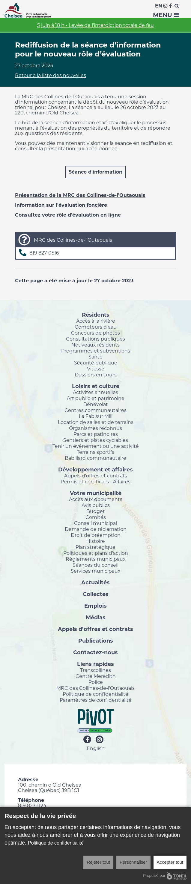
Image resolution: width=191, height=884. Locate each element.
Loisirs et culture (95, 386)
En (158, 6)
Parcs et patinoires (95, 434)
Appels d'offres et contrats (95, 475)
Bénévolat (95, 404)
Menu (166, 15)
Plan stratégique (95, 547)
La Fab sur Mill (95, 416)
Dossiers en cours (96, 374)
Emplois (95, 606)
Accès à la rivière (95, 321)
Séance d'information (95, 172)
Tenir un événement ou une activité (95, 446)
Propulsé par (165, 876)
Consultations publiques (95, 338)
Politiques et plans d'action (95, 553)
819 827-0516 (44, 253)
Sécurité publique (95, 362)
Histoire (95, 541)
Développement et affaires (95, 469)
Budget (95, 511)
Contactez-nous (95, 652)
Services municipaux (96, 571)
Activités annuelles (95, 392)
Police (95, 682)
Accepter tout (170, 862)
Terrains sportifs (95, 452)
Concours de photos (95, 332)
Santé (95, 356)
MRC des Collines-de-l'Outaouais (95, 688)
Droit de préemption (96, 535)
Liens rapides (95, 664)
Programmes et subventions (95, 350)
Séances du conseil (95, 565)
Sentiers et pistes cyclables (95, 440)
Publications (95, 641)
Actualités (95, 582)
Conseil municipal (95, 523)
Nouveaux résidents (95, 344)
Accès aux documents (95, 499)
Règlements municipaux (96, 559)
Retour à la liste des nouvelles (50, 75)
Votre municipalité (95, 493)
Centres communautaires (95, 410)
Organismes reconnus (95, 428)
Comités (95, 517)
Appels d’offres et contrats (95, 629)
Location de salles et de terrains (95, 422)
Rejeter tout (98, 862)
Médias (96, 617)
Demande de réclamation (96, 529)
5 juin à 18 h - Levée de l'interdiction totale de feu (95, 25)
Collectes (96, 594)
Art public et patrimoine (95, 398)
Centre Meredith (96, 676)
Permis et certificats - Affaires (95, 481)
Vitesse (95, 368)
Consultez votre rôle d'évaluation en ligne (68, 215)
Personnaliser (133, 862)
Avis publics (96, 505)
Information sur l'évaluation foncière (61, 205)
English (96, 748)
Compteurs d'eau (96, 327)
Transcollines (95, 670)
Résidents (95, 315)
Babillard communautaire (95, 458)
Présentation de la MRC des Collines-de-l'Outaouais (80, 195)
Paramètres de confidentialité (96, 700)
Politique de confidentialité (95, 694)
